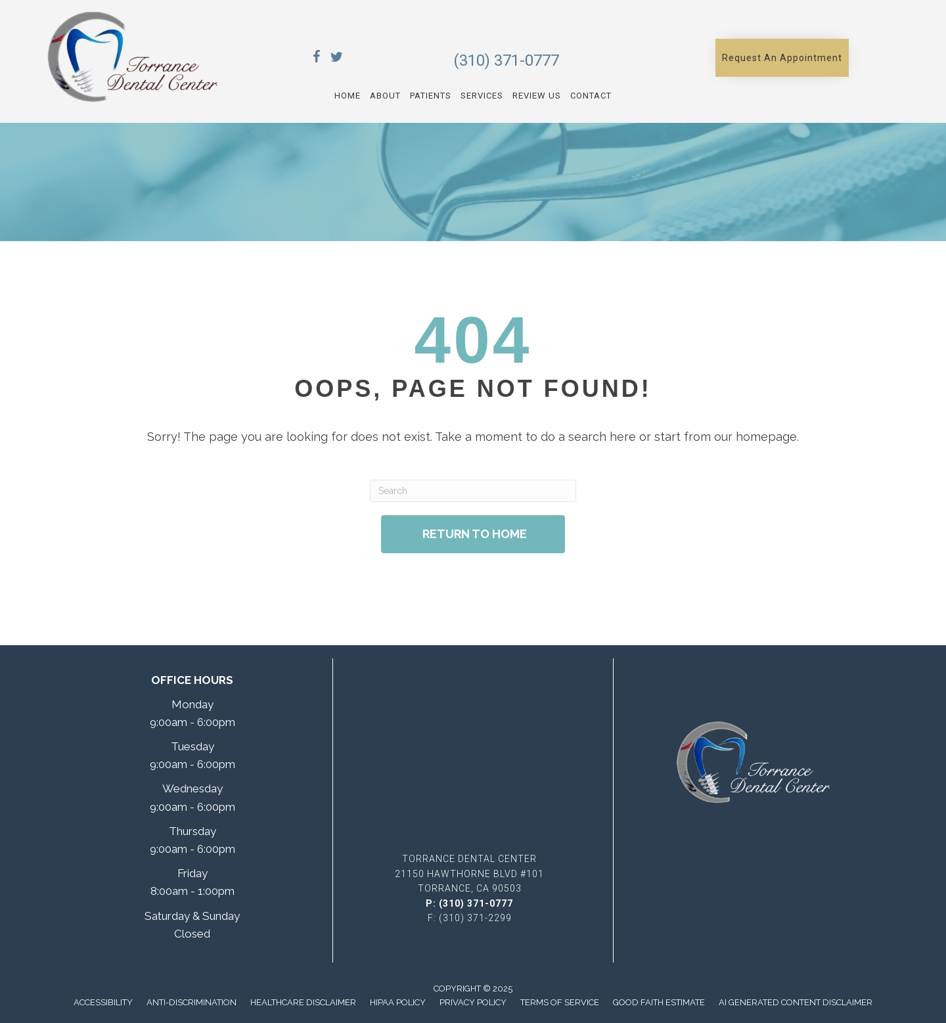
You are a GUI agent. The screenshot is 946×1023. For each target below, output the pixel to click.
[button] (782, 58)
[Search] (472, 491)
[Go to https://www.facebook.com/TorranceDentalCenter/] (316, 59)
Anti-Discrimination (191, 1002)
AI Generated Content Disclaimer (795, 1002)
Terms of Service (559, 1002)
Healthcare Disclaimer (303, 1002)
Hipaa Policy (398, 1002)
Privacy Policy (473, 1002)
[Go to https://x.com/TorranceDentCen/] (336, 59)
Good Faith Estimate (659, 1002)
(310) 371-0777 (506, 60)
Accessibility (103, 1002)
